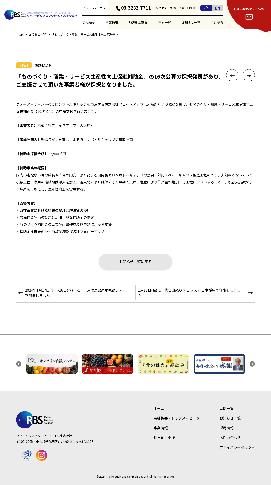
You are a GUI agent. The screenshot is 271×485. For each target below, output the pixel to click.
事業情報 (112, 22)
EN (217, 8)
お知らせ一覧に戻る (135, 261)
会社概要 (88, 22)
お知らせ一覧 (191, 22)
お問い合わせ (230, 437)
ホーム (159, 408)
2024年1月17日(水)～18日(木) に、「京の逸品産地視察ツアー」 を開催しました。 (78, 292)
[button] (18, 364)
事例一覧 (164, 22)
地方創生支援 (138, 22)
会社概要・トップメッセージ (177, 418)
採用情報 (217, 22)
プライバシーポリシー (96, 7)
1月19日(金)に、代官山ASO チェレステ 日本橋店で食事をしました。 (189, 292)
